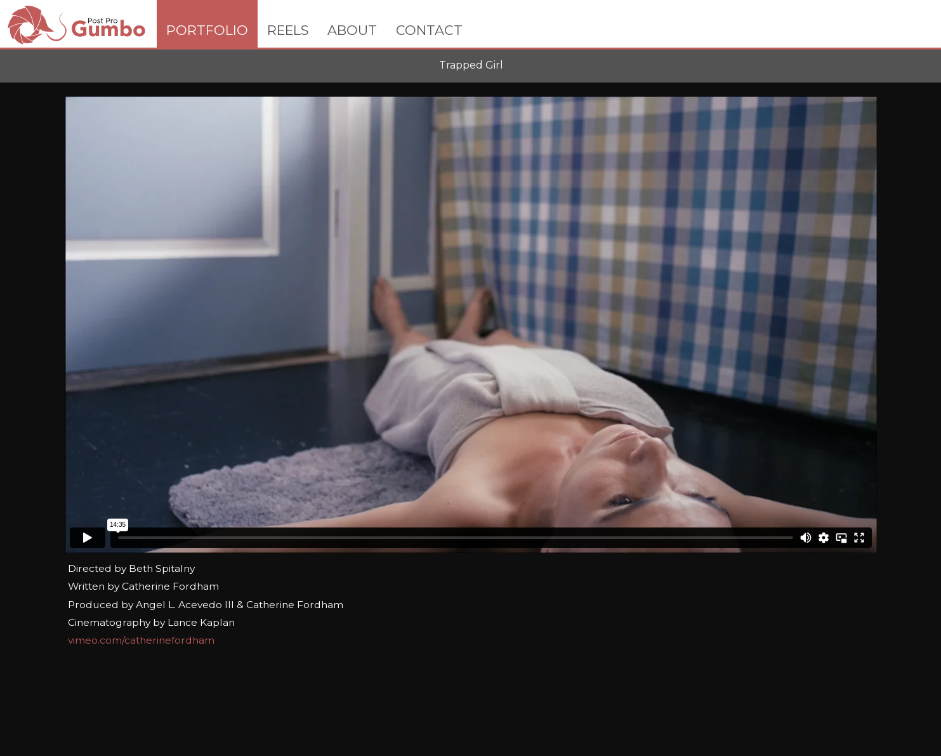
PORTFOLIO (207, 30)
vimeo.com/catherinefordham (141, 640)
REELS (287, 30)
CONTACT (429, 30)
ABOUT (352, 30)
